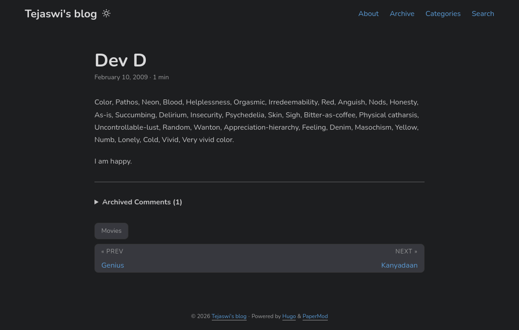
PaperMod (315, 316)
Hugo (289, 316)
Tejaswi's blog (61, 13)
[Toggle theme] (106, 14)
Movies (111, 230)
